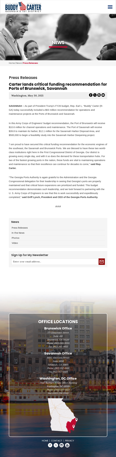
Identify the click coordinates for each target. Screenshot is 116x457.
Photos (15, 238)
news (19, 63)
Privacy (69, 440)
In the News (18, 232)
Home (12, 63)
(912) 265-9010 (61, 343)
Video (15, 243)
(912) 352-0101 (61, 368)
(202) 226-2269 (60, 393)
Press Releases (20, 227)
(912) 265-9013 (60, 346)
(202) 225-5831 (62, 389)
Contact (56, 440)
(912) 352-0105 (60, 371)
